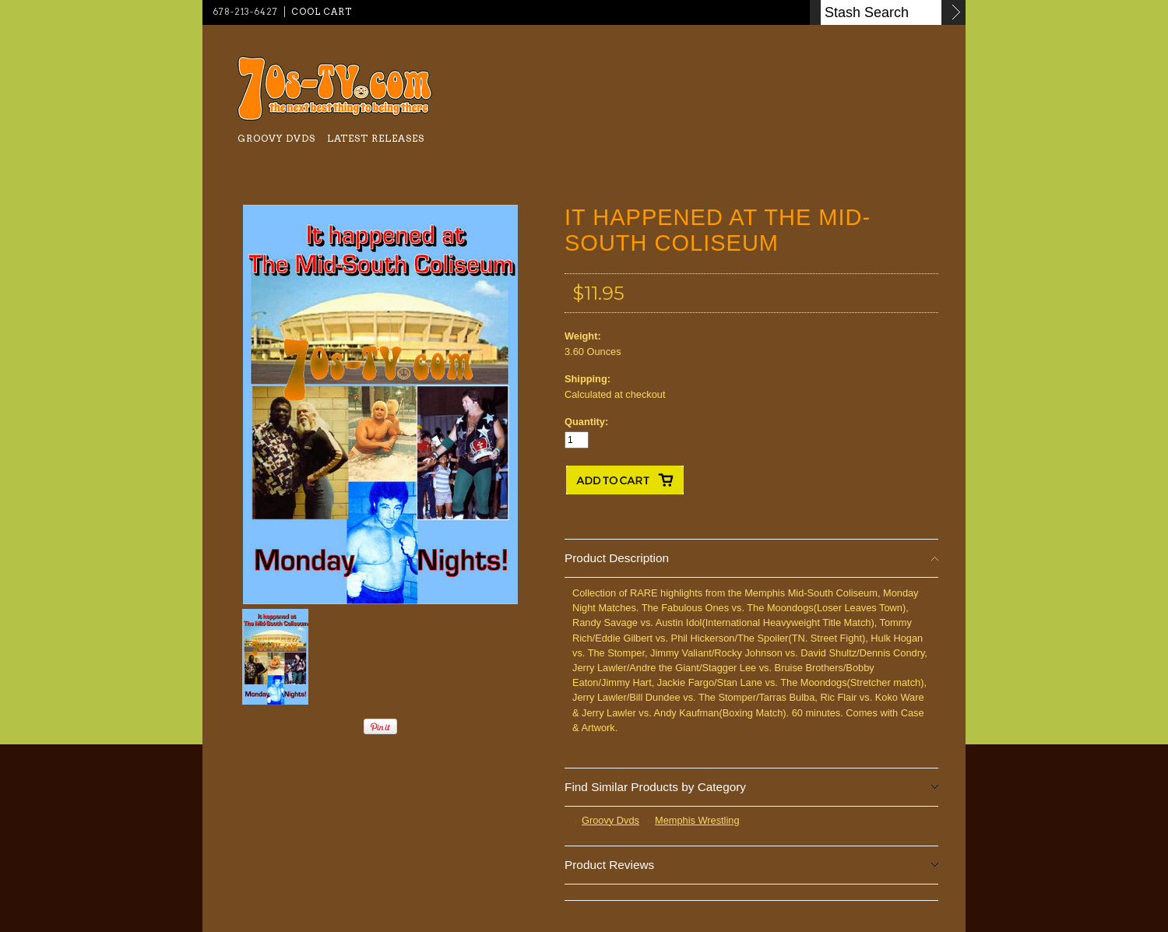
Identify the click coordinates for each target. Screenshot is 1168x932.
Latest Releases (375, 138)
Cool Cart (321, 11)
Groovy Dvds (276, 138)
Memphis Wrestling (697, 820)
